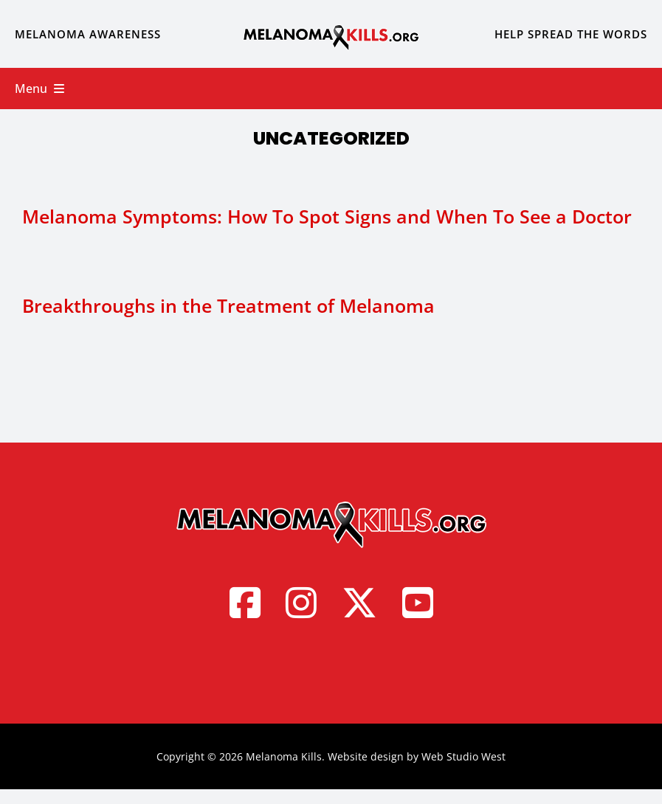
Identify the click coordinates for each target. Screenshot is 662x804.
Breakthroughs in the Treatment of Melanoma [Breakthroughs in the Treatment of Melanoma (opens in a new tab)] (228, 305)
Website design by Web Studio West (417, 756)
